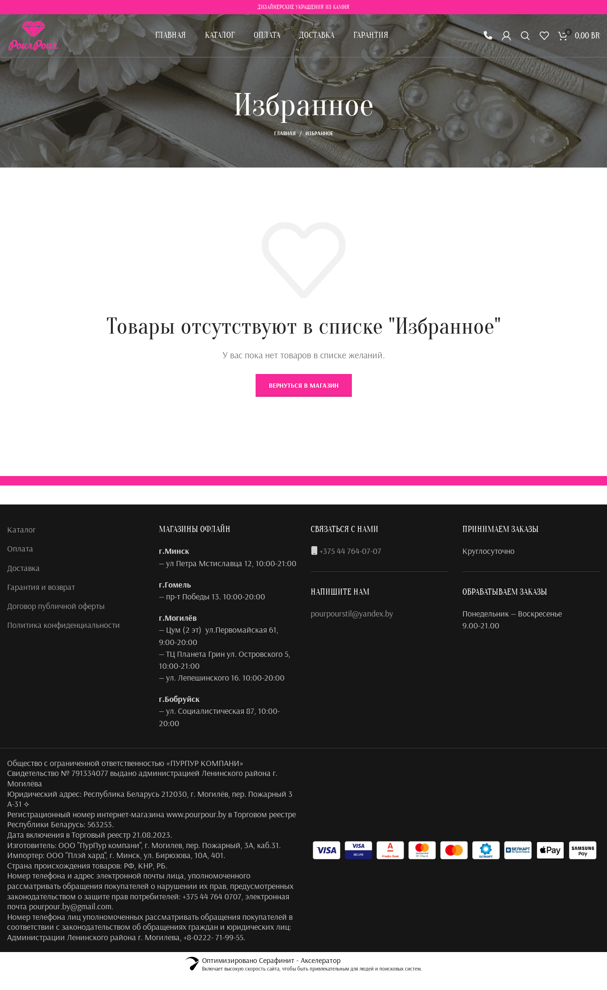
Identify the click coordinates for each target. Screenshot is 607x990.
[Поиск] (525, 35)
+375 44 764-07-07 (350, 550)
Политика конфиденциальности (63, 624)
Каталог (21, 529)
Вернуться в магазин (304, 385)
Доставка (23, 567)
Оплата (20, 548)
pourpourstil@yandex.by (352, 613)
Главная (284, 133)
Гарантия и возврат (41, 586)
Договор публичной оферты (56, 605)
